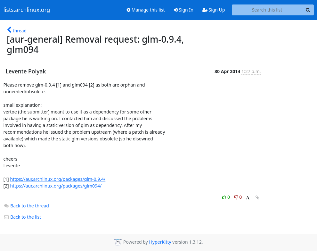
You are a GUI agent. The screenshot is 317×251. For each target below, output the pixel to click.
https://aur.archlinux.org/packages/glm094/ (56, 186)
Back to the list (22, 217)
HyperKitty (160, 242)
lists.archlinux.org (27, 10)
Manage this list (145, 10)
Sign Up (213, 10)
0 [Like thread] (226, 197)
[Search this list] (267, 9)
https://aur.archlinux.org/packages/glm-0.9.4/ (57, 179)
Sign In (183, 10)
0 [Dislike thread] (238, 197)
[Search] (308, 9)
